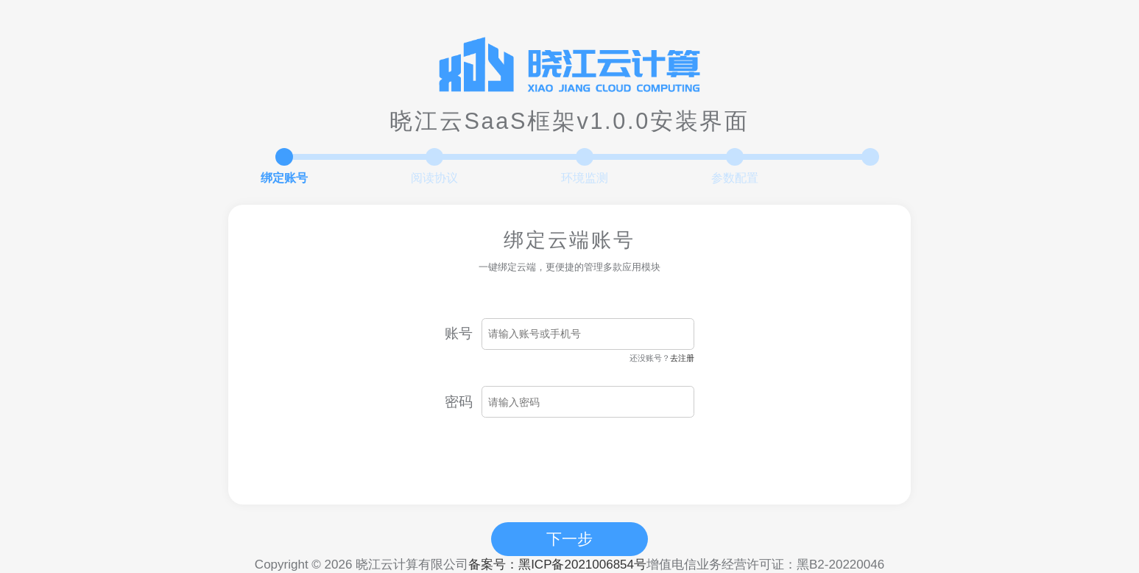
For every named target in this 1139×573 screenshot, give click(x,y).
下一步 (569, 538)
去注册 (682, 358)
